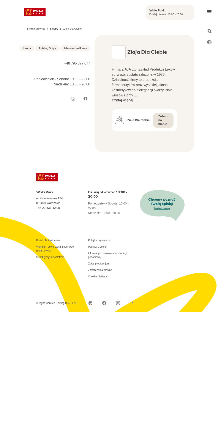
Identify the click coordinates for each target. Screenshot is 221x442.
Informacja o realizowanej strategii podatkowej (107, 262)
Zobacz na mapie (163, 127)
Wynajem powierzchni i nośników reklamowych (55, 255)
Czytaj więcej (122, 107)
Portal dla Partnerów (48, 247)
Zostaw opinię (162, 215)
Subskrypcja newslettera (50, 264)
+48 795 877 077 (77, 118)
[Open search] (209, 31)
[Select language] (209, 42)
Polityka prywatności (100, 247)
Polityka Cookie (97, 253)
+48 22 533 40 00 (48, 214)
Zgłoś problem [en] (98, 270)
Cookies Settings (97, 283)
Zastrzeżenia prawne (100, 276)
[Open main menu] (209, 11)
